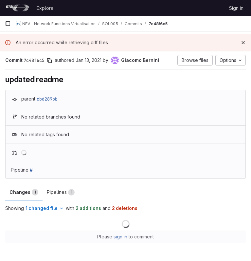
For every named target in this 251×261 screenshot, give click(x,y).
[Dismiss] (243, 43)
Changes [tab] (23, 192)
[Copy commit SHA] (49, 61)
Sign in (236, 8)
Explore (45, 8)
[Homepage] (17, 8)
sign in (120, 236)
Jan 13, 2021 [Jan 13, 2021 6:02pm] (88, 60)
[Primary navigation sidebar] (8, 23)
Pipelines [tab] (61, 192)
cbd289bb (47, 99)
